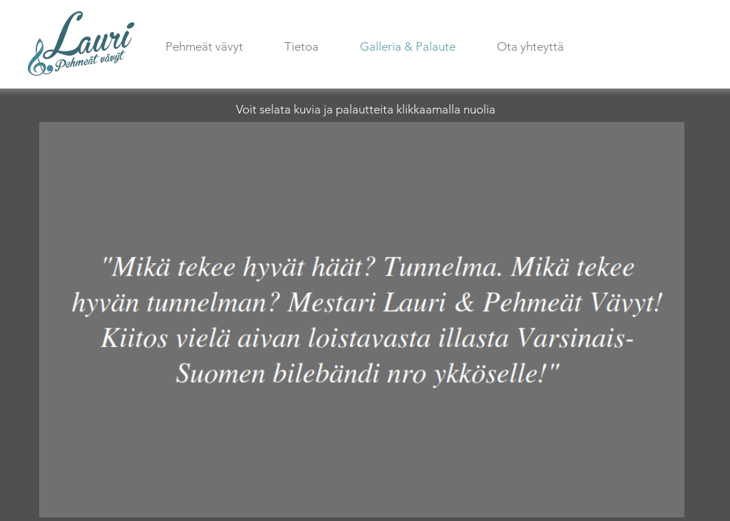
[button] (361, 319)
